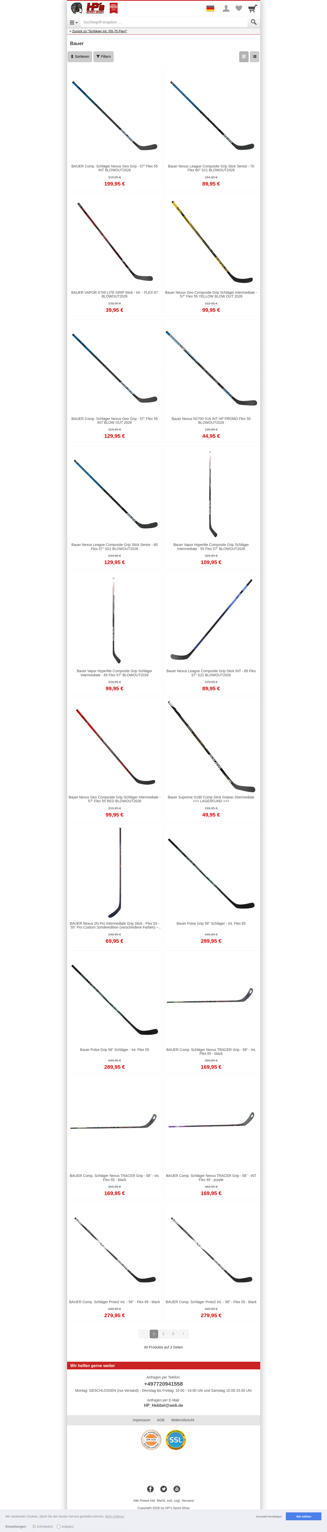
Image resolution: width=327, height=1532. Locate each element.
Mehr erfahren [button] (114, 1516)
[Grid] (243, 56)
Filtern (103, 56)
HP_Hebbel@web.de (163, 1405)
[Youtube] (176, 1489)
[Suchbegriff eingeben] (164, 22)
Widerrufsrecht (182, 1420)
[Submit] (254, 22)
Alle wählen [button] (303, 1516)
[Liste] (254, 56)
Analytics (67, 1526)
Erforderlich (45, 1526)
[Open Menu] (73, 22)
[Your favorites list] (239, 8)
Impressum (141, 1420)
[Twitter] (163, 1489)
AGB (161, 1420)
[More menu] (226, 8)
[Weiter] (183, 1334)
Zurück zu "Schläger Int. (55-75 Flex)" (99, 31)
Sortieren (79, 56)
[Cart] (253, 8)
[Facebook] (150, 1489)
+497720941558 (163, 1384)
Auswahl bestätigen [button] (269, 1516)
